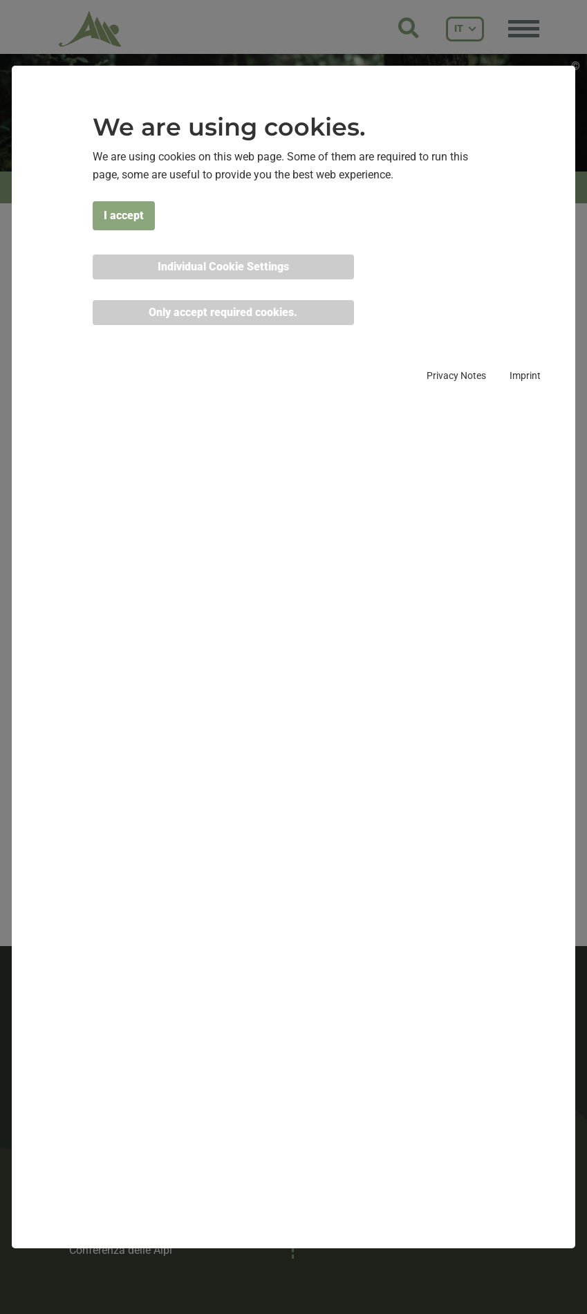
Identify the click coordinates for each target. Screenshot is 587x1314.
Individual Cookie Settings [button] (223, 266)
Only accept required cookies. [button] (223, 312)
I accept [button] (124, 215)
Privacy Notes (456, 375)
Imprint (525, 375)
